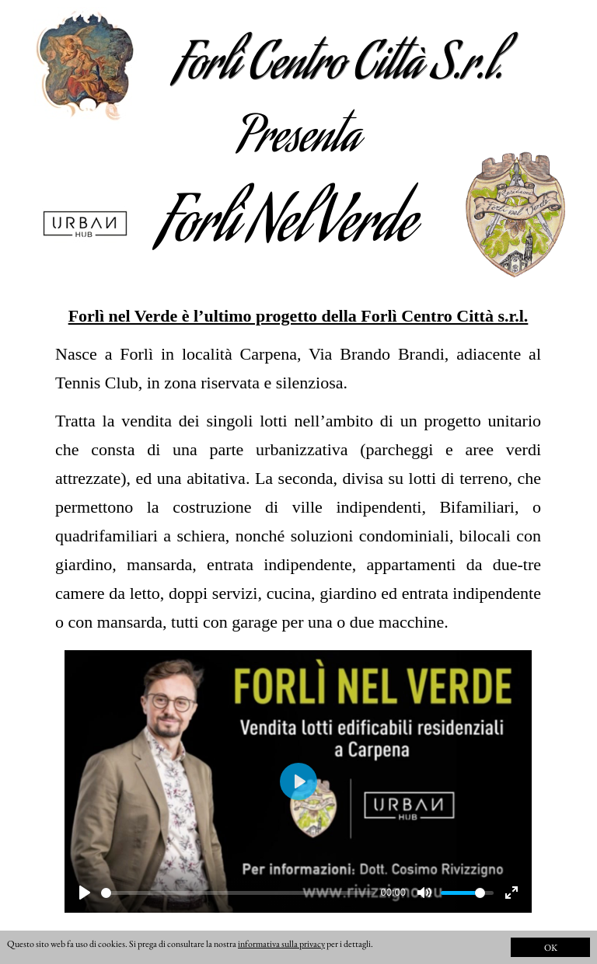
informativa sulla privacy (281, 944)
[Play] (84, 892)
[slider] (238, 893)
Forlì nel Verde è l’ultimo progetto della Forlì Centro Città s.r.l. (298, 315)
